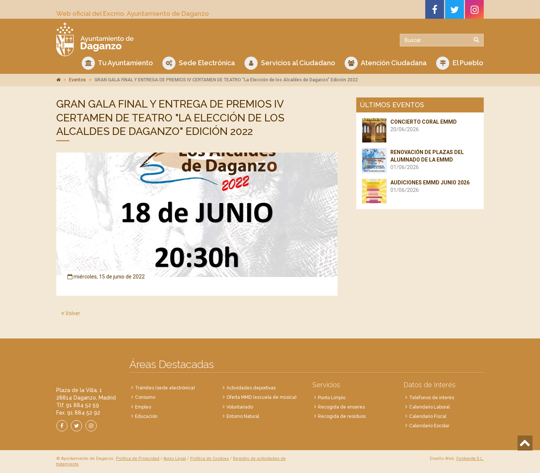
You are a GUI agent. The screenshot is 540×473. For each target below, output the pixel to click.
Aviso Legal (175, 458)
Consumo (145, 397)
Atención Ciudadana (386, 63)
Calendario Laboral (429, 407)
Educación (146, 416)
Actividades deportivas (251, 388)
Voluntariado (239, 407)
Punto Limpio (331, 397)
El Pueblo (459, 63)
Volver (70, 313)
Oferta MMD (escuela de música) (261, 397)
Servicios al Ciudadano (289, 63)
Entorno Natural (242, 416)
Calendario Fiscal (427, 416)
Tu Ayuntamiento (117, 63)
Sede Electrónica (198, 63)
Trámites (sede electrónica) (165, 388)
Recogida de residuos (342, 416)
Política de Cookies (209, 458)
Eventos (77, 79)
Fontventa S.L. (470, 458)
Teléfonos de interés (431, 397)
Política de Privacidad (137, 458)
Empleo (143, 407)
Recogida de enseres (341, 407)
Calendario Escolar (429, 425)
